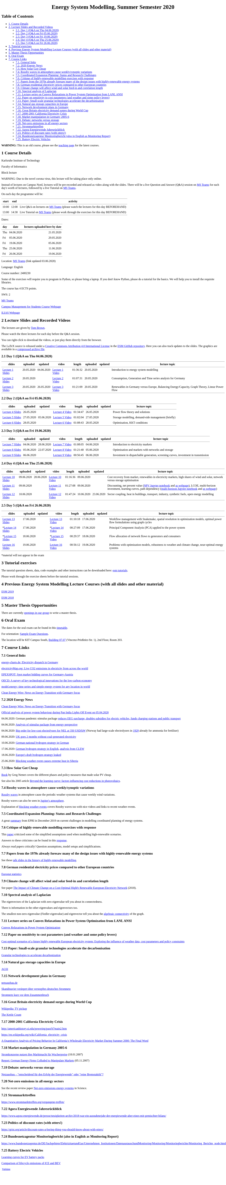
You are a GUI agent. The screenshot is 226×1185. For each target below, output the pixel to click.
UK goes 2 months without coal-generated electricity (46, 736)
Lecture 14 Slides (9, 529)
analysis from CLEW (72, 748)
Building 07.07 (57, 639)
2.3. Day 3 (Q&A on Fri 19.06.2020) (37, 36)
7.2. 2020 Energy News (29, 65)
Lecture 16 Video (56, 546)
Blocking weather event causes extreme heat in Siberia (47, 760)
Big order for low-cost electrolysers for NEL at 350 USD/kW (50, 730)
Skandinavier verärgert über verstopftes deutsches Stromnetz (36, 988)
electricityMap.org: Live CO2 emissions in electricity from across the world (44, 668)
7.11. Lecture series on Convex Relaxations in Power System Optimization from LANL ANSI (69, 94)
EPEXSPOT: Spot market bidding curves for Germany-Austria (37, 674)
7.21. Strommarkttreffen (29, 126)
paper (10, 834)
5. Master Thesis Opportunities (26, 52)
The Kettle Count (11, 1014)
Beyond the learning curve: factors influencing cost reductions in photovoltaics (75, 780)
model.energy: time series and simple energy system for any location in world (45, 686)
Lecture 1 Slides (7, 371)
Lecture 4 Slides (11, 411)
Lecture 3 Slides (7, 388)
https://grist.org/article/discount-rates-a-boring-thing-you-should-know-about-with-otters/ (52, 1129)
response (62, 840)
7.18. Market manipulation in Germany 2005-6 (42, 116)
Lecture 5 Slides (11, 417)
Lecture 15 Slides (9, 538)
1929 (136, 730)
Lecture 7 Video (62, 444)
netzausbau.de (9, 982)
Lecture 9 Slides (11, 455)
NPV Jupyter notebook (157, 485)
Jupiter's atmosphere (52, 800)
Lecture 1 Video (57, 371)
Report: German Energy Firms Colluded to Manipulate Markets (37, 1060)
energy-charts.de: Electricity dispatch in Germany (29, 662)
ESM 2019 (7, 591)
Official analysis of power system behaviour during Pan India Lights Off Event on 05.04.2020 (55, 712)
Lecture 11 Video (55, 487)
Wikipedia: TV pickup (14, 1008)
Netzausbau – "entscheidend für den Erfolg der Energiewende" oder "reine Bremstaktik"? (52, 1074)
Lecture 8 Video (62, 449)
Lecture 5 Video (62, 417)
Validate (6, 1169)
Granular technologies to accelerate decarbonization (31, 955)
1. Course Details (18, 23)
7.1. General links (26, 62)
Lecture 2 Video (57, 380)
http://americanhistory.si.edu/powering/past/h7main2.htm (34, 1028)
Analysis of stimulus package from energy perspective (47, 724)
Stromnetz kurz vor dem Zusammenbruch (25, 994)
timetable (62, 627)
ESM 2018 (7, 597)
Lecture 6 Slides (11, 422)
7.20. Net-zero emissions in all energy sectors (42, 123)
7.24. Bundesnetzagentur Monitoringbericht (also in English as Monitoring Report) (63, 136)
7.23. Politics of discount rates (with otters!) (41, 132)
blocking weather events (33, 806)
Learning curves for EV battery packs (22, 1157)
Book (4, 774)
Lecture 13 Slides (8, 521)
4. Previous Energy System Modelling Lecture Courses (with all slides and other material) (60, 49)
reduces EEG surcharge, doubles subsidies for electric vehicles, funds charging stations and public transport (119, 718)
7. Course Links (18, 59)
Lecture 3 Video (57, 388)
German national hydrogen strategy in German (42, 742)
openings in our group (36, 612)
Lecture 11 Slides (8, 487)
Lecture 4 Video (62, 411)
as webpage (182, 485)
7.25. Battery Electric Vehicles (33, 139)
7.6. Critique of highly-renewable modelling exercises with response (55, 78)
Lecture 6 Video (62, 422)
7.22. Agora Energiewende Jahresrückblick (40, 129)
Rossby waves (9, 794)
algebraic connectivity (116, 913)
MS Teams (203, 184)
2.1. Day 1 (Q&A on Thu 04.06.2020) (37, 30)
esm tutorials (120, 570)
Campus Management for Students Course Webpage (31, 306)
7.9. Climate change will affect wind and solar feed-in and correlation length (59, 87)
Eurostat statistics (11, 874)
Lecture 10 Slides (8, 478)
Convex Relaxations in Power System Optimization (30, 927)
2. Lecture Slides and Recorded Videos (31, 27)
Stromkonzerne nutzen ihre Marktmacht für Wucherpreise (34, 1054)
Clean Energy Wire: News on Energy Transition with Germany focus (40, 692)
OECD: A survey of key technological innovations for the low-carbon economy (46, 680)
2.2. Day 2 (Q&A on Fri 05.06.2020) (37, 33)
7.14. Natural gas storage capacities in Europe (42, 104)
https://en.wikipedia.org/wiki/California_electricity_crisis (34, 1034)
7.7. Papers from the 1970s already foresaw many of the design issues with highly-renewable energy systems (78, 81)
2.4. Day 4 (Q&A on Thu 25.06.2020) (37, 39)
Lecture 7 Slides (11, 444)
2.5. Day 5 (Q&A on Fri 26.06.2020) (37, 43)
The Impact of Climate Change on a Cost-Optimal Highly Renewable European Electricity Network (70, 887)
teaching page (66, 145)
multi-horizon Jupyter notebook (179, 488)
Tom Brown (38, 327)
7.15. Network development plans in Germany (42, 107)
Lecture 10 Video (55, 478)
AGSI (4, 969)
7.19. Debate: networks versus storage (37, 120)
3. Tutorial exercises (20, 46)
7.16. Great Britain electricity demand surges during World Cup (52, 110)
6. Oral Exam (16, 55)
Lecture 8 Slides (11, 449)
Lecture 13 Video (56, 521)
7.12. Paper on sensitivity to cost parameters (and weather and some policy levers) (62, 97)
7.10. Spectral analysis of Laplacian (36, 91)
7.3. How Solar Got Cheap (31, 68)
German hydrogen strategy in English (37, 748)
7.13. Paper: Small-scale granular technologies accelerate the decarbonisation (60, 100)
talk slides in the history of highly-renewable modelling (44, 860)
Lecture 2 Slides (7, 380)
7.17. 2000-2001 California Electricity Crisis (41, 113)
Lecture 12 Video (55, 496)
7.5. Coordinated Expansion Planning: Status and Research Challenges (56, 75)
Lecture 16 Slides (8, 546)
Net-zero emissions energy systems (54, 1088)
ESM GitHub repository (131, 346)
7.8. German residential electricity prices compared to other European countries (61, 84)
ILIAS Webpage (10, 312)
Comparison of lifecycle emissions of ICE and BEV (31, 1163)
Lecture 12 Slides (8, 496)
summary (16, 820)
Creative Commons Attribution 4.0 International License (77, 346)
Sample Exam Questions (34, 633)
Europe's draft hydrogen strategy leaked (38, 754)
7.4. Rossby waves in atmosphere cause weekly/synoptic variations (54, 71)
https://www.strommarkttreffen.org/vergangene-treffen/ (32, 1102)
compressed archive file (30, 349)
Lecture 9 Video (62, 455)
